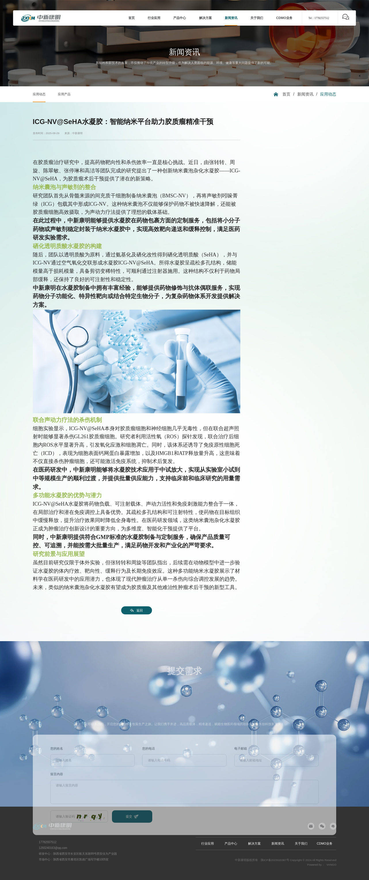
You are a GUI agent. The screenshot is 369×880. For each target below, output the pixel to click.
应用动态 (39, 94)
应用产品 (64, 94)
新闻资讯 (305, 94)
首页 (286, 94)
